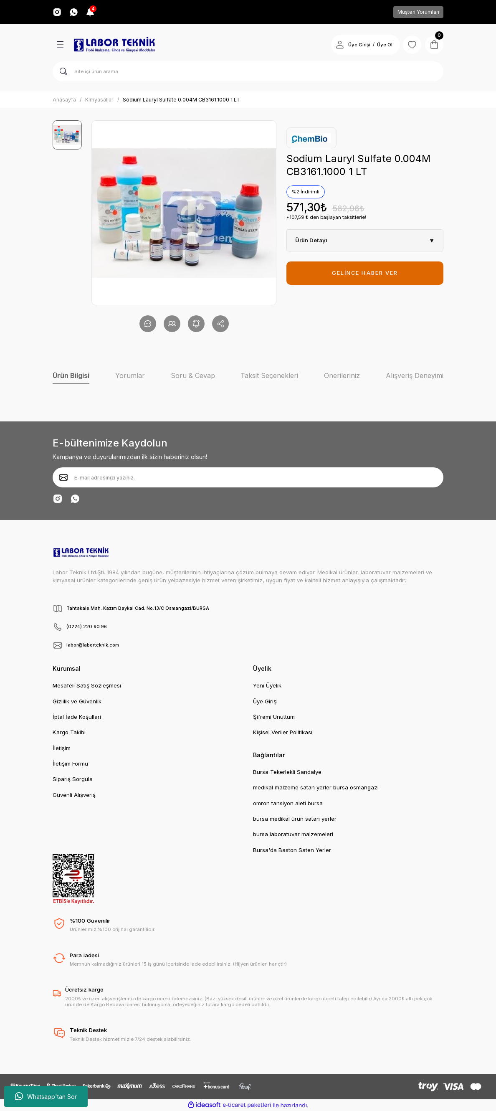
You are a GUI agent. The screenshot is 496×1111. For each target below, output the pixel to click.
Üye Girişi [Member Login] (355, 45)
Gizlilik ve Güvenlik (77, 701)
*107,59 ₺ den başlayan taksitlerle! (326, 217)
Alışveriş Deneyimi (414, 375)
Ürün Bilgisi (71, 375)
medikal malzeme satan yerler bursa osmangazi (316, 787)
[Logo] (114, 44)
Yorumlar (130, 375)
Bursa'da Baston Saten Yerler (292, 850)
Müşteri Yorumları (418, 12)
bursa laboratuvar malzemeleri (293, 834)
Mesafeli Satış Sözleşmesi (87, 685)
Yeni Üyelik (267, 685)
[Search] (248, 71)
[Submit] (63, 477)
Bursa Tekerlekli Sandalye (287, 772)
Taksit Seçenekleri (269, 375)
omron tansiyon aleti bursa (288, 803)
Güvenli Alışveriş (74, 794)
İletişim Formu (70, 763)
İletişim (62, 748)
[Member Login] (336, 45)
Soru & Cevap (193, 375)
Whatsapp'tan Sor (46, 1096)
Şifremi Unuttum (274, 716)
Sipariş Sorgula (73, 779)
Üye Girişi (265, 701)
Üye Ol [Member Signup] (380, 45)
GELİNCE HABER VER (365, 273)
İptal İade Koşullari (77, 716)
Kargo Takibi (69, 732)
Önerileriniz (342, 375)
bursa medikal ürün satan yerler (295, 818)
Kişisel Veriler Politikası (282, 732)
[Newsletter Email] (248, 477)
